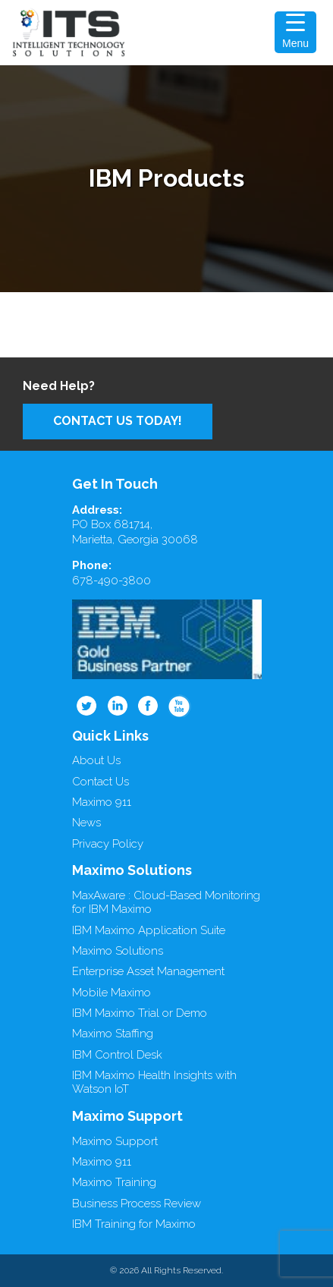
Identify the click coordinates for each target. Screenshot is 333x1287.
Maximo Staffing (112, 1033)
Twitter (86, 705)
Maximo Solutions (117, 951)
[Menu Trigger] (295, 32)
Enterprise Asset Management (148, 971)
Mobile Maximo (111, 992)
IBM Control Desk (117, 1055)
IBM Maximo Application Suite (148, 930)
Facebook (148, 705)
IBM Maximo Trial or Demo (139, 1013)
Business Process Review (136, 1203)
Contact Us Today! (117, 421)
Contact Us (100, 781)
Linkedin (117, 705)
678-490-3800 (111, 580)
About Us (96, 760)
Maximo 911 (101, 802)
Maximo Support (115, 1141)
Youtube (179, 705)
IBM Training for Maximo (134, 1224)
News (86, 822)
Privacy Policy (107, 844)
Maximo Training (114, 1182)
